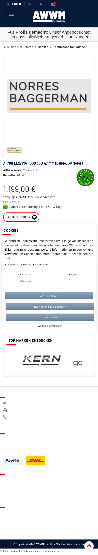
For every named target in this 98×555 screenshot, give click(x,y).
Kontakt (8, 482)
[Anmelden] (41, 4)
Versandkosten (45, 203)
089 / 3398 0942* (19, 412)
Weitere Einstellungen (50, 325)
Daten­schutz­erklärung (18, 264)
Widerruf (9, 531)
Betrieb (43, 47)
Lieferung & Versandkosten (22, 441)
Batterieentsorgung (17, 452)
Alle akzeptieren (49, 295)
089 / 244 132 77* (19, 419)
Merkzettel (10, 487)
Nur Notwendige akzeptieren (50, 306)
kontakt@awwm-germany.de (26, 405)
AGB (6, 525)
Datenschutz (12, 520)
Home (29, 47)
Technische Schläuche (69, 47)
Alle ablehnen (50, 317)
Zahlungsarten (13, 446)
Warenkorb (11, 492)
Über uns (9, 515)
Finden (14, 4)
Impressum (11, 536)
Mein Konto (11, 498)
